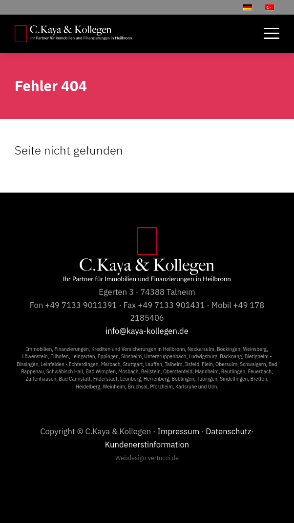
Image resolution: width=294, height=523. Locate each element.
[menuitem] (266, 33)
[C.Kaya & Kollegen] (73, 33)
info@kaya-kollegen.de (147, 331)
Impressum (178, 431)
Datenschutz (228, 431)
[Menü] (266, 33)
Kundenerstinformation (147, 444)
